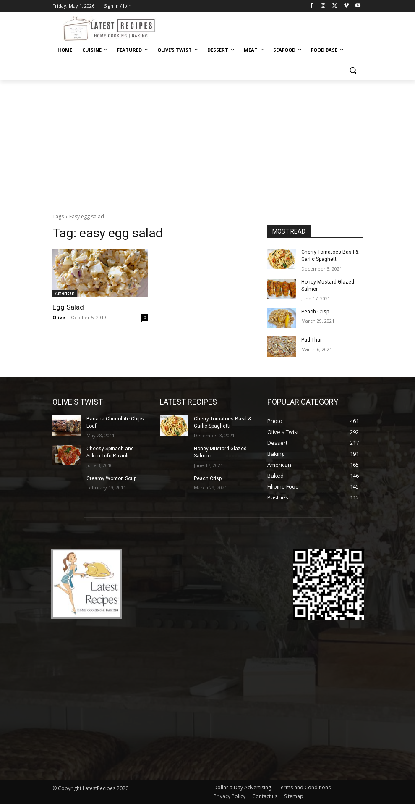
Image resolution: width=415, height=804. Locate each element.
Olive (58, 317)
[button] (353, 70)
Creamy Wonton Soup (111, 478)
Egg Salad (68, 307)
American (65, 293)
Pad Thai (311, 340)
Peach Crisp (315, 312)
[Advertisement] (207, 143)
